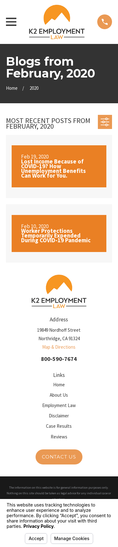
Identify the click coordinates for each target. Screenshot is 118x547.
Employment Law (59, 405)
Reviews (59, 437)
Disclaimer (59, 416)
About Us (59, 395)
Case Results (59, 426)
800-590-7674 (59, 358)
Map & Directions (59, 347)
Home (59, 385)
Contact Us (59, 457)
